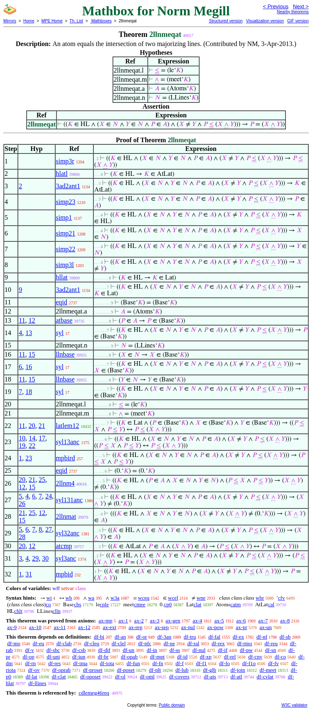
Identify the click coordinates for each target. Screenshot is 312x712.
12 (32, 320)
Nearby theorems (293, 12)
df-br (103, 657)
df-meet (268, 670)
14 (32, 438)
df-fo (224, 663)
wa (91, 598)
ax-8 (285, 620)
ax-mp (105, 620)
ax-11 (60, 627)
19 (22, 445)
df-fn (157, 663)
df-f (180, 663)
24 (48, 496)
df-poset (126, 670)
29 (35, 558)
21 (42, 425)
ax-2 (139, 620)
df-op (28, 657)
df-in (152, 650)
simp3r (65, 161)
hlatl (62, 173)
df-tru (190, 637)
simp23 (66, 201)
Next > (301, 6)
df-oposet (90, 676)
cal (271, 604)
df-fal (214, 637)
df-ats (210, 676)
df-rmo (244, 643)
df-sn (270, 650)
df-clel (119, 643)
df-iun (78, 657)
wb (69, 598)
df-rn (30, 663)
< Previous (275, 6)
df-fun (133, 663)
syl (60, 332)
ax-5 (219, 620)
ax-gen (173, 620)
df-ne (169, 643)
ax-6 (241, 620)
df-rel (230, 657)
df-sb (285, 637)
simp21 (66, 233)
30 (45, 558)
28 (22, 536)
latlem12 (67, 425)
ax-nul (188, 627)
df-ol (120, 676)
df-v (29, 650)
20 (32, 425)
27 (48, 529)
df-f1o (249, 663)
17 (42, 438)
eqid (62, 302)
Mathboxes (101, 21)
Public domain (172, 705)
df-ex (238, 637)
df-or (141, 637)
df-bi (99, 637)
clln (57, 611)
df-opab (129, 657)
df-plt (155, 670)
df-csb (79, 650)
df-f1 (201, 663)
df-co (280, 657)
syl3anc (66, 558)
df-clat (59, 676)
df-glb (209, 670)
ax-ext (109, 627)
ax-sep (162, 627)
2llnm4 (65, 483)
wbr (260, 598)
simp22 (66, 249)
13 (28, 332)
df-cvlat (264, 676)
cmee (139, 604)
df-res (54, 663)
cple (104, 604)
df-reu (271, 643)
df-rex (218, 643)
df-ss (175, 650)
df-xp (206, 657)
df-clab (64, 643)
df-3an (164, 637)
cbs (77, 604)
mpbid (64, 574)
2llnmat (66, 516)
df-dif (104, 650)
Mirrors (9, 21)
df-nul (199, 650)
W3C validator (294, 705)
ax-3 (154, 620)
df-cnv (255, 657)
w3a (114, 598)
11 (22, 320)
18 (28, 391)
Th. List (76, 21)
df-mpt (157, 657)
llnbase (65, 354)
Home (28, 21)
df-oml (147, 676)
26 (22, 503)
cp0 (168, 604)
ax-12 (84, 627)
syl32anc (68, 533)
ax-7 (263, 620)
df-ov (34, 670)
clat (198, 604)
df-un (128, 650)
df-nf (261, 637)
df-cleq (92, 643)
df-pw (246, 650)
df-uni (53, 657)
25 (42, 479)
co (48, 604)
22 (32, 445)
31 (28, 574)
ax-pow (215, 627)
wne (201, 598)
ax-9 (12, 627)
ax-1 (123, 620)
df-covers (179, 676)
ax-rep (135, 627)
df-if (222, 650)
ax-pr (241, 627)
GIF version (298, 21)
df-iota (107, 663)
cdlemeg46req (93, 693)
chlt (18, 611)
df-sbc (53, 650)
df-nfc (144, 643)
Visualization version (265, 21)
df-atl (236, 676)
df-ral (193, 643)
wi (49, 598)
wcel (173, 598)
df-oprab (61, 670)
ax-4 (197, 620)
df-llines (37, 683)
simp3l (65, 264)
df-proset (92, 670)
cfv (281, 598)
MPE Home (52, 21)
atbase (64, 320)
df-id (182, 657)
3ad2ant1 (68, 186)
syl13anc (68, 441)
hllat (62, 277)
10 (22, 438)
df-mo (13, 643)
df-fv (273, 663)
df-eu (38, 643)
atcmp (64, 545)
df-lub (182, 670)
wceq (143, 598)
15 (32, 354)
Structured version (225, 21)
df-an (120, 637)
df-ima (80, 663)
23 (28, 458)
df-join (237, 670)
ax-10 (35, 627)
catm (235, 604)
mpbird (65, 458)
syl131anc (69, 499)
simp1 (64, 217)
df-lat (31, 676)
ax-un (265, 627)
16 (28, 366)
